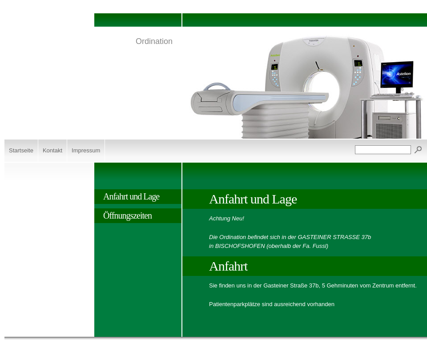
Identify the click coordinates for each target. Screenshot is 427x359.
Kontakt (52, 150)
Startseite (21, 150)
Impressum (86, 150)
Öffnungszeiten (127, 215)
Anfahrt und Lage (131, 196)
